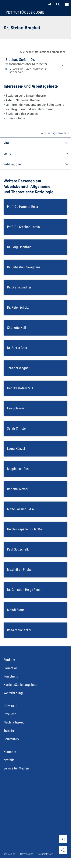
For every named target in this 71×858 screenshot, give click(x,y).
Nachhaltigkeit (14, 722)
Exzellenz (10, 714)
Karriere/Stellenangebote (20, 685)
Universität (11, 706)
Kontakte (10, 752)
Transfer (9, 731)
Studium (9, 660)
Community (11, 739)
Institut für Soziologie (25, 12)
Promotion (11, 668)
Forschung (11, 676)
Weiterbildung (13, 693)
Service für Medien (16, 768)
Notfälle (9, 760)
